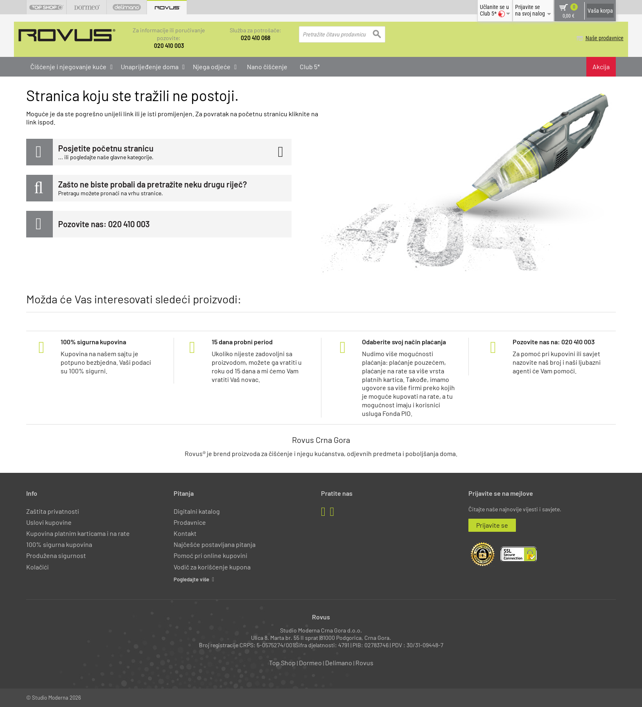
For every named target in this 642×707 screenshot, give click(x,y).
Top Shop (282, 662)
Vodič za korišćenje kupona (212, 566)
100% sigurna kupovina (59, 544)
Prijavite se (492, 525)
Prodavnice (190, 522)
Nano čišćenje (267, 66)
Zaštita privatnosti (52, 511)
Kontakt (185, 533)
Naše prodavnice (597, 38)
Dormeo (310, 662)
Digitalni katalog (197, 511)
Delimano (338, 662)
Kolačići (37, 566)
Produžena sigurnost (56, 555)
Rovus (364, 662)
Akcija (601, 66)
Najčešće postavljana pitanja (214, 544)
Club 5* (310, 66)
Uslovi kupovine (49, 522)
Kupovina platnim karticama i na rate (78, 533)
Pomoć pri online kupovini (210, 555)
